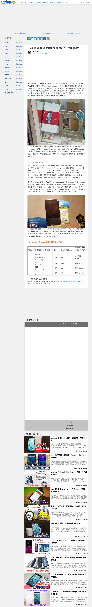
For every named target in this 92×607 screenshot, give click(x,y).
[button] (81, 2)
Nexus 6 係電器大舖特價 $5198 (54, 229)
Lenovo (7, 60)
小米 (6, 89)
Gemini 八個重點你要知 (19, 34)
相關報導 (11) (70, 429)
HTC (6, 53)
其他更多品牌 (9, 93)
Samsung (8, 78)
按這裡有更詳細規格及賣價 (70, 281)
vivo (6, 86)
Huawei (7, 57)
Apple (7, 42)
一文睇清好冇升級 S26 (73, 34)
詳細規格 (70, 425)
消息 (17, 42)
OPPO (7, 71)
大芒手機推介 (46, 34)
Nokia (7, 68)
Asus (6, 46)
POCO (7, 75)
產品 (20, 42)
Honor (7, 50)
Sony (6, 82)
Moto (7, 64)
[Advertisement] (58, 68)
